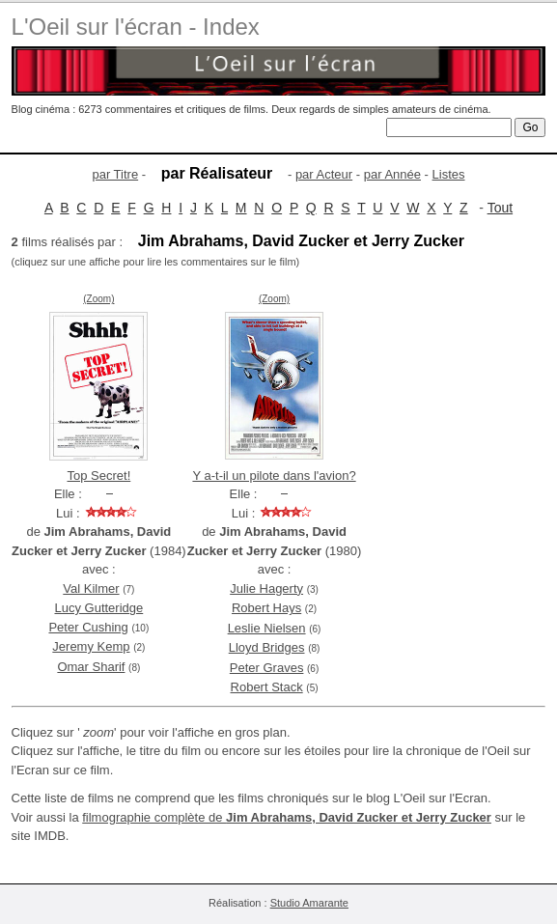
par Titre (115, 174)
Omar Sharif (91, 666)
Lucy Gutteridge (98, 608)
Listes (448, 174)
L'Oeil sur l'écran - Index (136, 27)
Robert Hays (266, 608)
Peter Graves (267, 667)
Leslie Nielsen (267, 628)
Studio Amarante (309, 903)
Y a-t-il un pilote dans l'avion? (273, 475)
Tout (500, 207)
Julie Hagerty (266, 588)
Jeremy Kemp (90, 646)
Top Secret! (98, 475)
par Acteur (323, 174)
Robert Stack (267, 687)
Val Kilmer (91, 588)
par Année (392, 174)
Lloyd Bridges (267, 647)
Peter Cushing (87, 627)
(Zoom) (98, 299)
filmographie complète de (286, 817)
